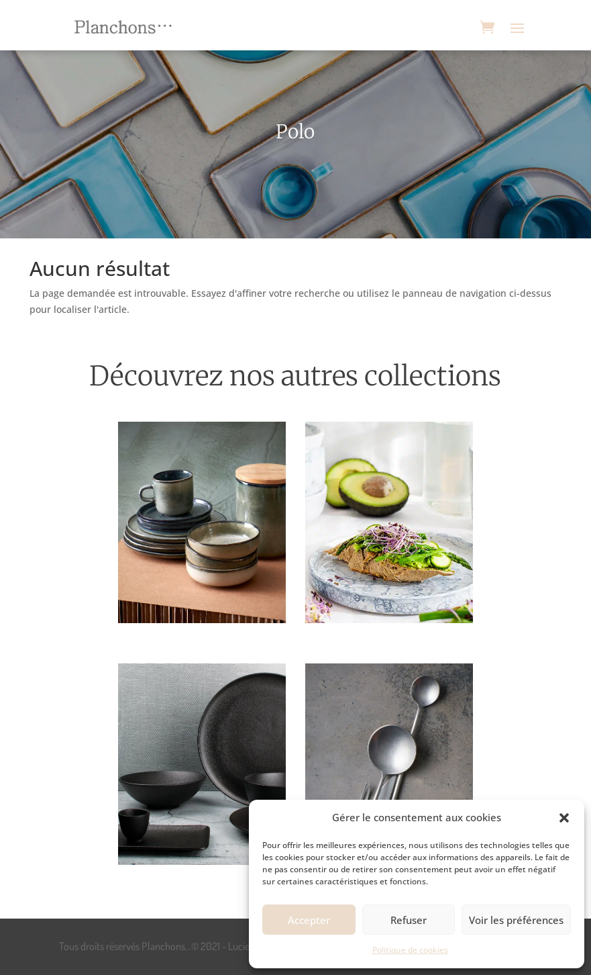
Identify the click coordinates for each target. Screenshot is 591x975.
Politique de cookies (410, 950)
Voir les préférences (516, 920)
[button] (564, 818)
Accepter (309, 920)
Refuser (408, 920)
